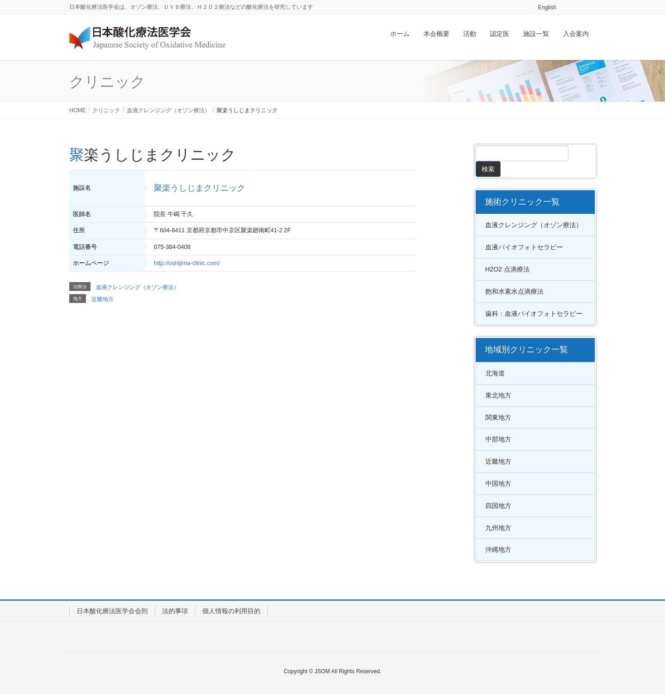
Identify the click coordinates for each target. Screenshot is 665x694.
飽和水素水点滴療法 (514, 291)
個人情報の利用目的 (231, 611)
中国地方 (498, 483)
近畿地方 (102, 299)
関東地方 (498, 417)
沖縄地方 (498, 549)
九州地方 (498, 527)
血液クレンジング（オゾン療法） (137, 287)
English (547, 7)
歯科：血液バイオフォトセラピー (533, 313)
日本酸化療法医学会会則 (112, 611)
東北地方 (498, 395)
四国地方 (498, 505)
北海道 (495, 373)
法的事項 (175, 611)
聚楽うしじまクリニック (199, 188)
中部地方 (498, 439)
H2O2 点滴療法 (507, 269)
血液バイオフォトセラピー (524, 247)
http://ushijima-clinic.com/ (187, 262)
